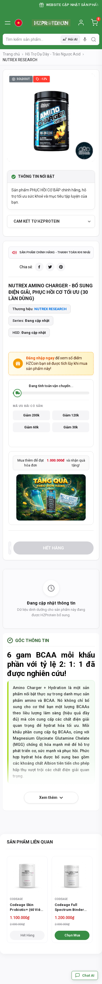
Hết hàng (53, 548)
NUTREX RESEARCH (50, 309)
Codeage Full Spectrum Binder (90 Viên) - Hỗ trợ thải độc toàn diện (70, 907)
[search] (93, 39)
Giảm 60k (31, 427)
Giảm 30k (70, 427)
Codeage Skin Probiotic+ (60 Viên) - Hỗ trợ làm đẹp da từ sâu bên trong (27, 907)
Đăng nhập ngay (40, 358)
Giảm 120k (71, 415)
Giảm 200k (31, 415)
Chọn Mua (72, 935)
